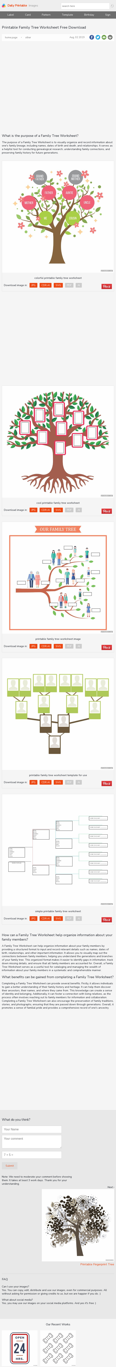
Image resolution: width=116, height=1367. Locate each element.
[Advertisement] (42, 87)
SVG (58, 285)
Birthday (89, 15)
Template (67, 15)
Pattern (46, 15)
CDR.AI (45, 285)
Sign (107, 15)
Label (10, 15)
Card (28, 15)
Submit (10, 1166)
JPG (33, 285)
